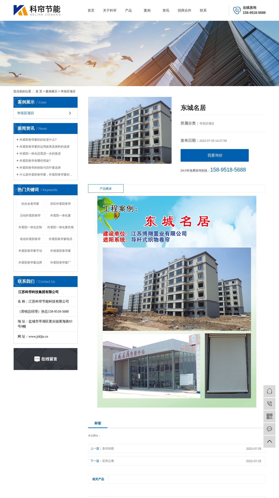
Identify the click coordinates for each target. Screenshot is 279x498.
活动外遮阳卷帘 (30, 215)
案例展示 (51, 91)
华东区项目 (68, 91)
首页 (91, 10)
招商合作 (184, 10)
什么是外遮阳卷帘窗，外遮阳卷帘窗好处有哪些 (47, 174)
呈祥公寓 (108, 461)
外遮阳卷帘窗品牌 (30, 262)
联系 (203, 10)
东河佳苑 (108, 448)
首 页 (39, 91)
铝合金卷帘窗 (30, 203)
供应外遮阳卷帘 (60, 203)
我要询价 (215, 155)
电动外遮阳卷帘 (30, 239)
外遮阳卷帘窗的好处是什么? (38, 139)
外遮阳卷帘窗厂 (60, 262)
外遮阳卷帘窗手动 (30, 250)
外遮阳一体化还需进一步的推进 (40, 153)
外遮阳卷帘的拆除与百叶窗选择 (40, 167)
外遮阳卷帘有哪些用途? (35, 160)
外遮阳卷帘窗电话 (60, 239)
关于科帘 (109, 10)
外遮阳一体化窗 (60, 215)
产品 (128, 10)
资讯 (166, 10)
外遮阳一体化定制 (30, 227)
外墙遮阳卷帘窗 (60, 250)
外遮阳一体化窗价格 (60, 227)
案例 (147, 10)
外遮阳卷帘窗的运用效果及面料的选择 (45, 146)
